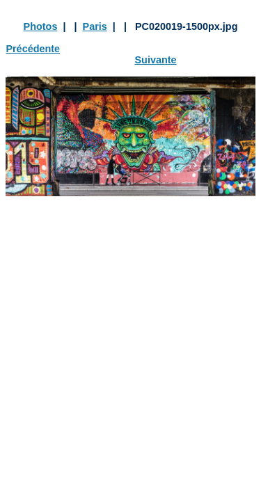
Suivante (156, 59)
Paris (95, 26)
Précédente (33, 48)
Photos (41, 26)
